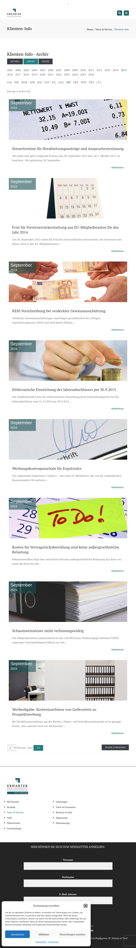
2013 (107, 70)
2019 (34, 74)
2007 (59, 70)
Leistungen (61, 801)
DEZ (91, 82)
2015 (124, 70)
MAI (39, 82)
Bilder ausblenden (115, 747)
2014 (115, 70)
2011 (91, 70)
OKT (75, 82)
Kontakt (11, 807)
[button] (85, 905)
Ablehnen (43, 934)
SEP (68, 82)
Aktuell (14, 61)
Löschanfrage (14, 828)
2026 (91, 74)
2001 (10, 70)
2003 (26, 70)
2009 (75, 70)
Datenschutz (41, 942)
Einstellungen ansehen (72, 934)
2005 (42, 70)
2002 (18, 70)
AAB (9, 817)
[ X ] (98, 82)
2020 (42, 74)
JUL (54, 82)
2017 (18, 74)
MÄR (24, 82)
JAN (9, 82)
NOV (84, 82)
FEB (16, 82)
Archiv (31, 61)
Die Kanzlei (13, 801)
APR (32, 82)
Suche (45, 61)
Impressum (54, 942)
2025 (83, 74)
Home (90, 29)
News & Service (104, 29)
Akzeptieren (17, 934)
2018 (26, 74)
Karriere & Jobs (64, 812)
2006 (50, 70)
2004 (34, 70)
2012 (99, 70)
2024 (75, 74)
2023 (67, 74)
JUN (47, 82)
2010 (83, 70)
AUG (61, 82)
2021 (50, 74)
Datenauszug (63, 823)
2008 (67, 70)
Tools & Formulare (66, 807)
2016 (10, 74)
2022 (59, 74)
